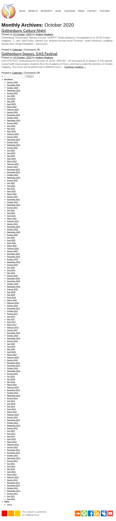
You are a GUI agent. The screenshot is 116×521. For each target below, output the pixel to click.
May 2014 (11, 406)
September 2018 (13, 286)
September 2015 (13, 371)
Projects (33, 11)
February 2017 (13, 327)
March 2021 (12, 218)
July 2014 (11, 401)
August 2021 (12, 207)
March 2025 (12, 107)
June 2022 (11, 186)
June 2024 (11, 126)
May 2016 (11, 349)
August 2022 (12, 180)
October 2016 (12, 335)
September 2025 (13, 90)
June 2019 (11, 270)
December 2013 (13, 420)
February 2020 (13, 248)
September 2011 (13, 491)
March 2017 (12, 325)
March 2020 (12, 246)
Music (58, 11)
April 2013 (11, 439)
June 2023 (11, 153)
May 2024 (11, 128)
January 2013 (12, 447)
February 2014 (13, 414)
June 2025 (11, 98)
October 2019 (12, 259)
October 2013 (12, 423)
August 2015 (12, 374)
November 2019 (13, 256)
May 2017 (11, 319)
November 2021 (13, 199)
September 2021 (13, 205)
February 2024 (13, 134)
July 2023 (11, 150)
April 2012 (11, 472)
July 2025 (11, 96)
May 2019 (11, 273)
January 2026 (12, 82)
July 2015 (11, 376)
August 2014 (12, 398)
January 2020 (12, 251)
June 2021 (11, 213)
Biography (46, 11)
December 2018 (13, 278)
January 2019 (12, 275)
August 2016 (12, 341)
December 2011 (13, 483)
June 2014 (11, 404)
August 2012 (12, 461)
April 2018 (11, 297)
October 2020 (12, 229)
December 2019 (13, 254)
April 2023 (11, 158)
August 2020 (12, 235)
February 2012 (13, 477)
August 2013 (12, 428)
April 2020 (11, 243)
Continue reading (75, 67)
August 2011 (12, 493)
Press (81, 11)
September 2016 (13, 338)
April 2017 (11, 322)
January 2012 (12, 480)
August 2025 (12, 93)
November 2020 (13, 226)
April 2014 (11, 409)
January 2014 (12, 417)
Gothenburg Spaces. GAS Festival (29, 53)
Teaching (105, 11)
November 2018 (13, 281)
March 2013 (12, 442)
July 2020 (11, 237)
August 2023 (12, 147)
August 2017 (12, 314)
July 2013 (11, 431)
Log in (9, 504)
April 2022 (11, 191)
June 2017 (11, 316)
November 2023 (13, 139)
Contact (92, 11)
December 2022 (13, 169)
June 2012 (11, 466)
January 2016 (12, 360)
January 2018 (12, 305)
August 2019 (12, 265)
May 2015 (11, 382)
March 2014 (12, 412)
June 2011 (11, 499)
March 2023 (12, 161)
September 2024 (13, 120)
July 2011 (11, 496)
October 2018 (12, 284)
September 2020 (13, 232)
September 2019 (13, 262)
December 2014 (13, 390)
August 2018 (12, 289)
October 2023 (12, 142)
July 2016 (11, 344)
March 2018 (12, 300)
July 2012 (11, 463)
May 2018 (11, 295)
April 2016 (11, 352)
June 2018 (11, 292)
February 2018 (13, 303)
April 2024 (11, 131)
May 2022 (11, 188)
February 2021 (13, 221)
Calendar (69, 11)
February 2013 (13, 444)
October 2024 (12, 118)
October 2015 (12, 368)
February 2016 (13, 357)
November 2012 (13, 453)
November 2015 (13, 365)
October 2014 (12, 393)
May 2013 (11, 436)
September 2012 (13, 458)
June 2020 (11, 240)
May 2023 (11, 156)
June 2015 (11, 379)
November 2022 (13, 172)
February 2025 (13, 109)
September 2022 (13, 177)
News (22, 11)
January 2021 (12, 224)
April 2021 (11, 216)
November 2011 (13, 485)
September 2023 (13, 145)
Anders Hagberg (44, 34)
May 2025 (11, 101)
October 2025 (12, 88)
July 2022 (11, 183)
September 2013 (13, 425)
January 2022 (12, 197)
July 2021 (11, 210)
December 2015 (13, 363)
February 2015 (13, 387)
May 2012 (11, 469)
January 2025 (12, 112)
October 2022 (12, 175)
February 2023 (13, 164)
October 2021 (12, 202)
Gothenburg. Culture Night (24, 30)
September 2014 (13, 395)
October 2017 (12, 311)
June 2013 (11, 433)
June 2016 (11, 346)
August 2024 (12, 123)
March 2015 (12, 384)
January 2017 (12, 330)
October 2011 (12, 488)
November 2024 (13, 115)
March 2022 (12, 194)
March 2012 (12, 474)
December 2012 (13, 450)
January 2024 (12, 137)
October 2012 (12, 455)
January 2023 (12, 167)
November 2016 (13, 333)
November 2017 (13, 308)
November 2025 (13, 85)
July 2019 (11, 267)
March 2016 (12, 354)
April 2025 (11, 104)
